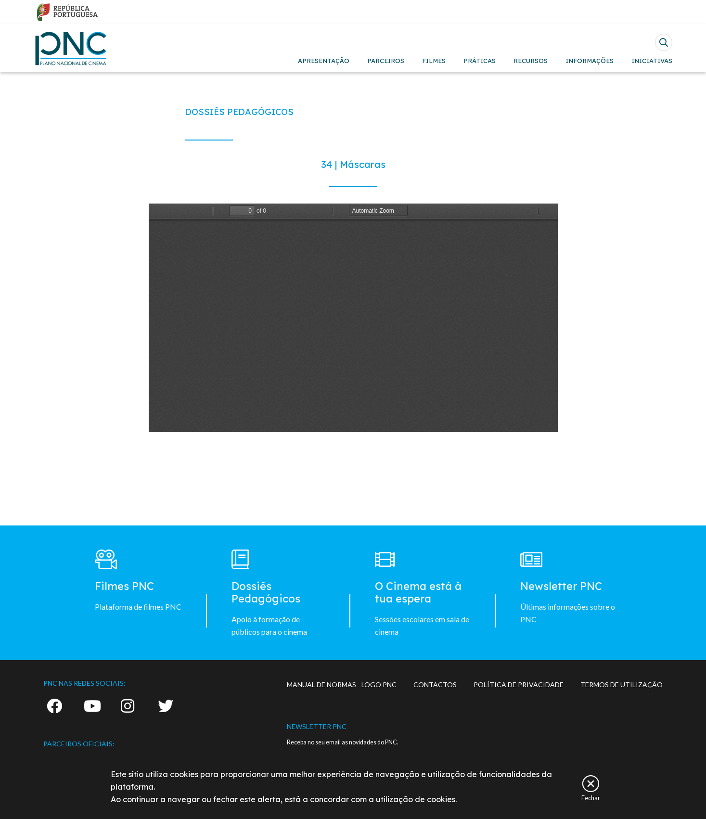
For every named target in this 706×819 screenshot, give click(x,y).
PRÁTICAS (479, 60)
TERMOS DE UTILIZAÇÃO (621, 684)
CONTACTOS (435, 684)
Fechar (590, 797)
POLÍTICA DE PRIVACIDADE (519, 684)
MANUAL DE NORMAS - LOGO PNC (342, 684)
